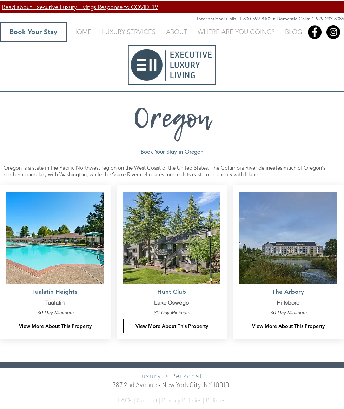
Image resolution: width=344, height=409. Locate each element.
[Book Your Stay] (33, 32)
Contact (147, 400)
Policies (215, 400)
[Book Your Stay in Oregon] (172, 152)
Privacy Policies (181, 400)
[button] (129, 32)
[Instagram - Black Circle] (333, 32)
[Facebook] (315, 32)
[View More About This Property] (55, 326)
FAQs (125, 400)
